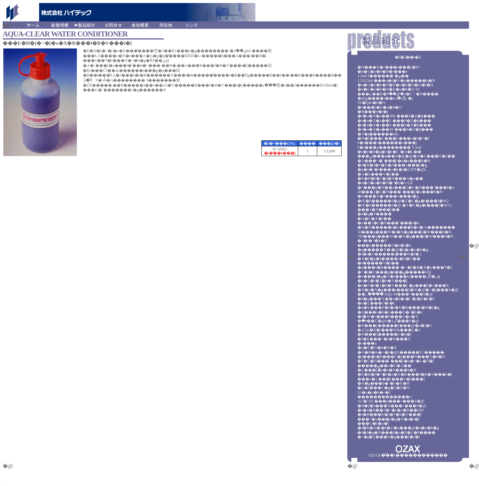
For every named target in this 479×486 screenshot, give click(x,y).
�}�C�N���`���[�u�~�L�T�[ (395, 361)
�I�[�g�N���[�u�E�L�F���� (396, 432)
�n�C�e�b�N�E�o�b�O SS (388, 89)
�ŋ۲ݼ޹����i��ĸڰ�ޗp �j (385, 98)
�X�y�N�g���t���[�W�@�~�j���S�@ (408, 289)
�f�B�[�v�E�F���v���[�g (392, 165)
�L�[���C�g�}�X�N (383, 387)
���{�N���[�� (378, 209)
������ (417, 455)
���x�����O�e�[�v (384, 245)
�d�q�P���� (374, 214)
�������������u (384, 396)
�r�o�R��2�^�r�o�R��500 (390, 410)
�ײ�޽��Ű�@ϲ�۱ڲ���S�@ (388, 321)
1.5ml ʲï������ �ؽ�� (383, 76)
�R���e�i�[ (372, 111)
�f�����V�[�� (378, 263)
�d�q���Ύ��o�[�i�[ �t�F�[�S (396, 298)
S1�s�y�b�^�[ (373, 392)
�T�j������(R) (377, 134)
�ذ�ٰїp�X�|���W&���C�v (389, 330)
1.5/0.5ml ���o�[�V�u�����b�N (396, 80)
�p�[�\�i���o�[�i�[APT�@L (392, 169)
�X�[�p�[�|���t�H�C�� (389, 258)
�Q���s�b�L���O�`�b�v (390, 312)
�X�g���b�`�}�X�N (383, 383)
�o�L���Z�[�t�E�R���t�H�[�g (398, 307)
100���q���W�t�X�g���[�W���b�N (405, 236)
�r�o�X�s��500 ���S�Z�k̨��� (396, 116)
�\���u (366, 343)
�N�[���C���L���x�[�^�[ (393, 138)
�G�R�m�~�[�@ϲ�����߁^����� (400, 352)
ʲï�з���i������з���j (386, 142)
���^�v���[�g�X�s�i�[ (388, 419)
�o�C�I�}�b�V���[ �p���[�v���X (403, 285)
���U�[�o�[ (373, 423)
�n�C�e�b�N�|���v (382, 71)
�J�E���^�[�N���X (383, 339)
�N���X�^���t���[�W (388, 67)
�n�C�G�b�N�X (377, 347)
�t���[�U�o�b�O (379, 107)
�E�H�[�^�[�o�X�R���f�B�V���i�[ (404, 374)
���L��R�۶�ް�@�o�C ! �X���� (398, 94)
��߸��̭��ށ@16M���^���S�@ (395, 294)
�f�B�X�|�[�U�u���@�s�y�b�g (398, 428)
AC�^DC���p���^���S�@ (390, 401)
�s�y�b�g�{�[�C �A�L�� (389, 151)
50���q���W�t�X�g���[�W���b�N (404, 232)
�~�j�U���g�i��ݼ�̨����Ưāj (394, 272)
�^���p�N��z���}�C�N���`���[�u (405, 187)
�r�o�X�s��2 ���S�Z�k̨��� (394, 120)
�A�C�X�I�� (374, 218)
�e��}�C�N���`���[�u (388, 223)
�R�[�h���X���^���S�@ (391, 405)
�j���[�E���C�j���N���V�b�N (401, 356)
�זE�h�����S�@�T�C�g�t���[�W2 (403, 201)
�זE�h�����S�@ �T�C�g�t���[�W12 (404, 205)
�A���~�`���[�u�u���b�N (393, 160)
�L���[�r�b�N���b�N (386, 370)
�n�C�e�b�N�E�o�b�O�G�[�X (395, 85)
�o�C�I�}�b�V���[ (382, 280)
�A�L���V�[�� (378, 174)
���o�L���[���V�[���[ (391, 379)
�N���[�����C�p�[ (384, 334)
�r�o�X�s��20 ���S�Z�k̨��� (395, 129)
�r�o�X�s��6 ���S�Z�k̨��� (394, 125)
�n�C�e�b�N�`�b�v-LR (384, 182)
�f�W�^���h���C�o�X (387, 316)
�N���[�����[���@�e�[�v (394, 325)
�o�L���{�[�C (376, 303)
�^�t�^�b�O (372, 240)
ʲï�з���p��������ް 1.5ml (389, 147)
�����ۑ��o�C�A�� (384, 365)
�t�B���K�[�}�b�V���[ (389, 414)
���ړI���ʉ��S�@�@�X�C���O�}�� (406, 156)
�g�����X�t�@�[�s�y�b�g (392, 249)
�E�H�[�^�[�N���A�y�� (390, 178)
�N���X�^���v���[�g (387, 196)
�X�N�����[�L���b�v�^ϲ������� (406, 227)
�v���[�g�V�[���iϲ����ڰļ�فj (398, 276)
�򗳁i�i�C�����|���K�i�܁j (389, 254)
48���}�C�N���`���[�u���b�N (400, 192)
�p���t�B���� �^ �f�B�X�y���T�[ (404, 267)
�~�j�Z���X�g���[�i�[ (388, 437)
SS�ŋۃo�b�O (371, 102)
